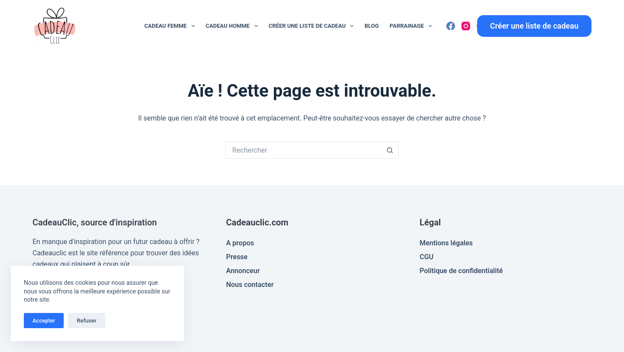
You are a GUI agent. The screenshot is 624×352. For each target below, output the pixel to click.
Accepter (43, 320)
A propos (240, 243)
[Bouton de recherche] (390, 150)
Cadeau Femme (171, 26)
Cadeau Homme (233, 26)
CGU (426, 257)
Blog (371, 26)
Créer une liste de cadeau (313, 26)
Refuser (86, 320)
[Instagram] (466, 26)
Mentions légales (446, 243)
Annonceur (243, 271)
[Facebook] (450, 26)
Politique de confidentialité (461, 271)
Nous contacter (250, 284)
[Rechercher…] (303, 150)
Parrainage (413, 26)
